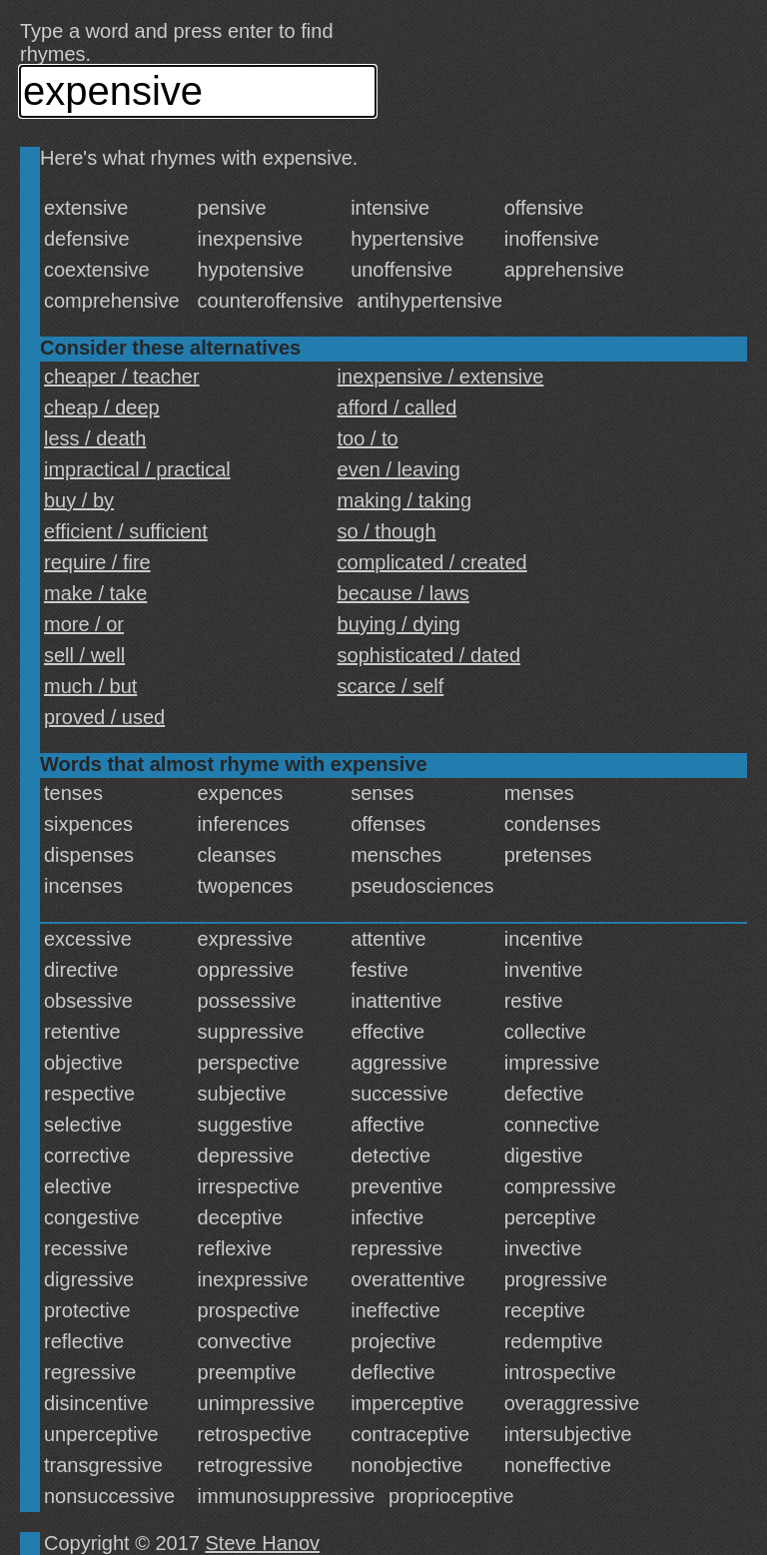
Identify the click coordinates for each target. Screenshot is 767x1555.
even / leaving (399, 469)
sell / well (84, 655)
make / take (95, 593)
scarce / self (391, 686)
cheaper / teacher (122, 377)
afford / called (397, 407)
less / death (95, 438)
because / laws (403, 593)
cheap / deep (102, 407)
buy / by (79, 500)
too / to (368, 438)
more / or (84, 624)
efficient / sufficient (126, 531)
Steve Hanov (263, 1543)
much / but (90, 686)
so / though (387, 531)
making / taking (405, 500)
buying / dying (399, 624)
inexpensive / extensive (441, 377)
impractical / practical (137, 469)
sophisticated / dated (429, 655)
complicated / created (432, 562)
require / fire (97, 562)
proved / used (104, 717)
